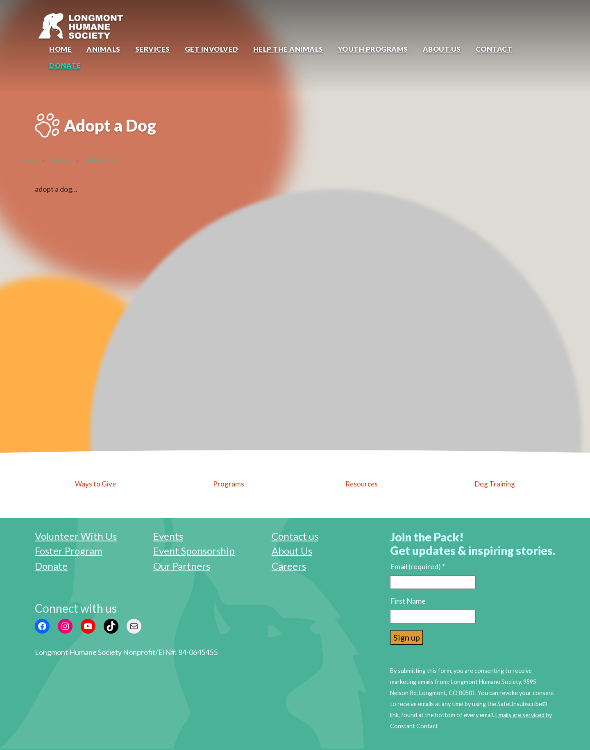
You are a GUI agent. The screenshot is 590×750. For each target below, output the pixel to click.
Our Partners (181, 566)
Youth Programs (373, 49)
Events (168, 536)
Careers (289, 566)
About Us (442, 49)
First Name (408, 600)
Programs (228, 484)
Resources (361, 484)
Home (60, 49)
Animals (103, 49)
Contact (494, 49)
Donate (65, 65)
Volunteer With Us (76, 536)
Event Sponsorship (194, 551)
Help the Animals (288, 49)
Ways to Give (95, 484)
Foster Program (68, 551)
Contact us (295, 536)
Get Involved (211, 49)
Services (152, 49)
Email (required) (417, 566)
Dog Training (495, 484)
